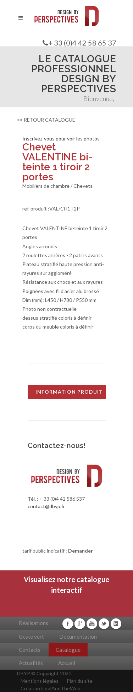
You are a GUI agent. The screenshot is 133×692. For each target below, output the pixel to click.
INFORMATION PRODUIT (69, 392)
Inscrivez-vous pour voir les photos (61, 138)
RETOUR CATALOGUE (46, 120)
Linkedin (116, 623)
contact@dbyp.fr (46, 506)
